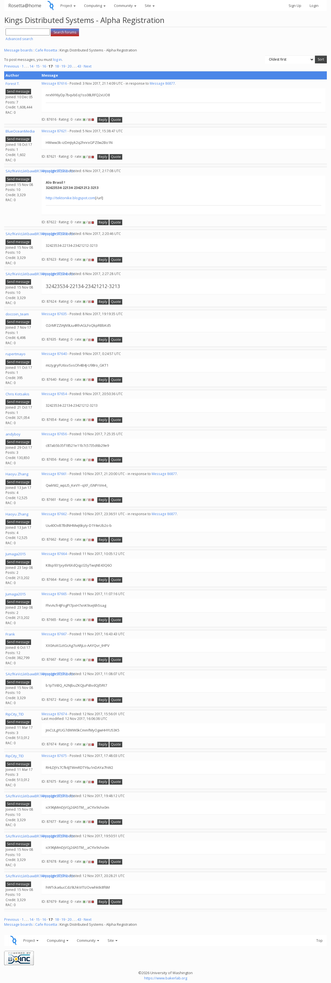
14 (31, 66)
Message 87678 (54, 836)
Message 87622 (54, 170)
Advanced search (19, 39)
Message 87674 (54, 714)
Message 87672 (54, 673)
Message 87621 (54, 131)
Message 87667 (54, 634)
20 (70, 66)
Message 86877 (162, 83)
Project (68, 5)
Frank (10, 634)
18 (57, 66)
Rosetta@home (24, 5)
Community (125, 5)
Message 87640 (54, 353)
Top (319, 940)
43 (79, 66)
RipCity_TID (15, 714)
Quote (116, 119)
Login (314, 5)
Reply (103, 119)
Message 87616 (54, 83)
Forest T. (13, 83)
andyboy (13, 434)
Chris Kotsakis (17, 393)
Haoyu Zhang (17, 473)
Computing (95, 5)
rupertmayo (16, 353)
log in (57, 59)
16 (44, 66)
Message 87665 (54, 594)
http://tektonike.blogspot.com (70, 197)
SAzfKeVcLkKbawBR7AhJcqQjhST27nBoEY (40, 170)
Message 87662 (54, 514)
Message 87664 (54, 553)
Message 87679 (54, 875)
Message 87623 (54, 233)
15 (38, 66)
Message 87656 (54, 434)
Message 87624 (54, 273)
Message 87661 (54, 473)
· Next (86, 66)
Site (150, 5)
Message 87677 (54, 795)
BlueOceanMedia (20, 131)
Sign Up (295, 5)
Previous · (13, 66)
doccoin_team (17, 314)
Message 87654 (54, 393)
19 (63, 66)
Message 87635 (54, 314)
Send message (18, 91)
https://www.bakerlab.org (165, 978)
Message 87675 (54, 755)
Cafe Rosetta (46, 50)
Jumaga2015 (16, 553)
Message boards (18, 50)
